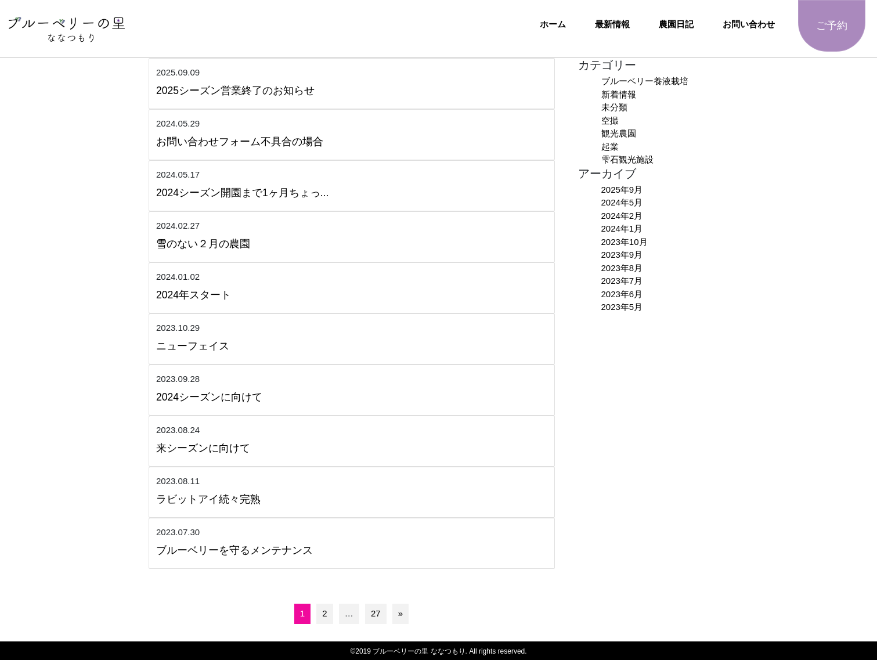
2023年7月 (622, 281)
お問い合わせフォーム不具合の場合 (239, 141)
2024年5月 (622, 202)
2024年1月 (622, 228)
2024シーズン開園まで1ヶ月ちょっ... (242, 193)
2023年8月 (622, 268)
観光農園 (618, 133)
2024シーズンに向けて (209, 397)
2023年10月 (624, 242)
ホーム (553, 24)
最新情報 (612, 24)
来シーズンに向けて (203, 448)
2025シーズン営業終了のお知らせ (235, 90)
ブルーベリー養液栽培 (644, 81)
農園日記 (676, 24)
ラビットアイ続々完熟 (208, 499)
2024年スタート (193, 295)
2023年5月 (622, 307)
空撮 (610, 120)
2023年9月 (622, 254)
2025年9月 (622, 189)
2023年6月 (622, 294)
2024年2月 (622, 216)
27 (376, 613)
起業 (610, 147)
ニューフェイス (192, 346)
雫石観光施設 (627, 159)
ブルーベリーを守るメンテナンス (234, 550)
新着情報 (618, 94)
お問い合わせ (749, 24)
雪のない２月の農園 (203, 244)
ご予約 (831, 25)
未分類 (614, 107)
